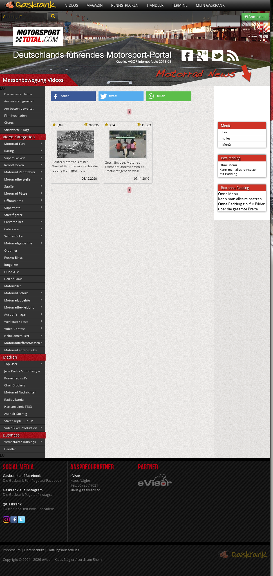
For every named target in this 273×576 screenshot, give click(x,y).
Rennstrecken (124, 5)
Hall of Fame (13, 279)
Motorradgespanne (21, 243)
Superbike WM (21, 158)
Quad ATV (11, 272)
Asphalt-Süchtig (15, 413)
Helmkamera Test (21, 336)
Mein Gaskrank (210, 5)
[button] (73, 96)
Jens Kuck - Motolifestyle (22, 371)
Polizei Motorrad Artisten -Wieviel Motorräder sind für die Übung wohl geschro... (75, 166)
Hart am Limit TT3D (18, 406)
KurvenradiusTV (15, 378)
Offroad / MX (21, 200)
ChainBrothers (14, 385)
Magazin (94, 5)
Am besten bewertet (18, 108)
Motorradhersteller (21, 179)
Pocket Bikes (13, 257)
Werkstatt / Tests (21, 321)
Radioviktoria (14, 399)
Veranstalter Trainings (21, 442)
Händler (155, 5)
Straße (21, 186)
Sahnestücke (21, 236)
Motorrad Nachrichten (20, 392)
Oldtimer (10, 250)
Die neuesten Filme (18, 94)
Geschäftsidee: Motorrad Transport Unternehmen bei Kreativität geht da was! (125, 166)
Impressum (12, 550)
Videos (71, 5)
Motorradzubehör (21, 300)
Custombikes (21, 222)
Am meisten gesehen (19, 101)
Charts (9, 122)
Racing (21, 150)
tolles (226, 138)
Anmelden (255, 16)
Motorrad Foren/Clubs (20, 350)
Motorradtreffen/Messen (21, 343)
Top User (21, 364)
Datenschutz (34, 550)
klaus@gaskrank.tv (85, 490)
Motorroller (12, 286)
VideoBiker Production (21, 428)
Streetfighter (13, 215)
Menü (226, 144)
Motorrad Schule (21, 293)
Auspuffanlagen (21, 314)
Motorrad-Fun (21, 143)
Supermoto (21, 207)
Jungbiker (11, 264)
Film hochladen (15, 115)
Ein (224, 132)
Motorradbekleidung (21, 307)
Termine (179, 5)
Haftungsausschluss (63, 550)
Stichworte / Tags (16, 130)
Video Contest (21, 328)
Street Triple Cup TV (18, 421)
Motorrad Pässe (21, 193)
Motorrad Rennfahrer (21, 172)
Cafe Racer (21, 229)
